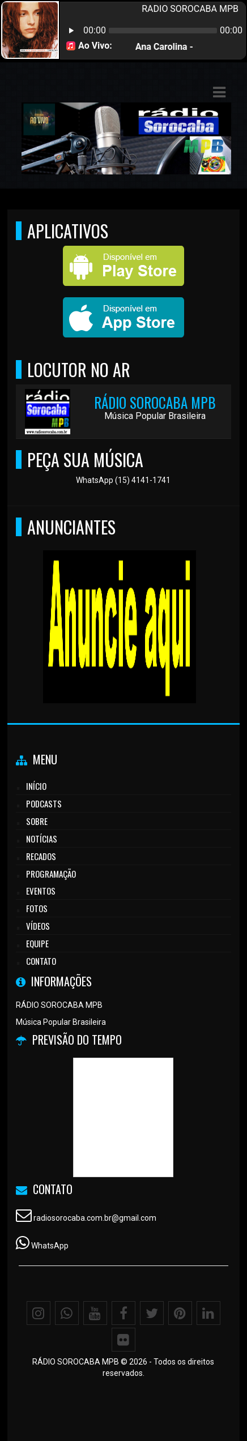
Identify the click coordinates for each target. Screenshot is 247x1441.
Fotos (37, 908)
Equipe (37, 943)
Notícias (41, 838)
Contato (41, 961)
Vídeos (38, 926)
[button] (219, 92)
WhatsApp (50, 1245)
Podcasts (44, 803)
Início (36, 786)
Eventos (41, 890)
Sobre (37, 821)
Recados (41, 856)
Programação (51, 873)
